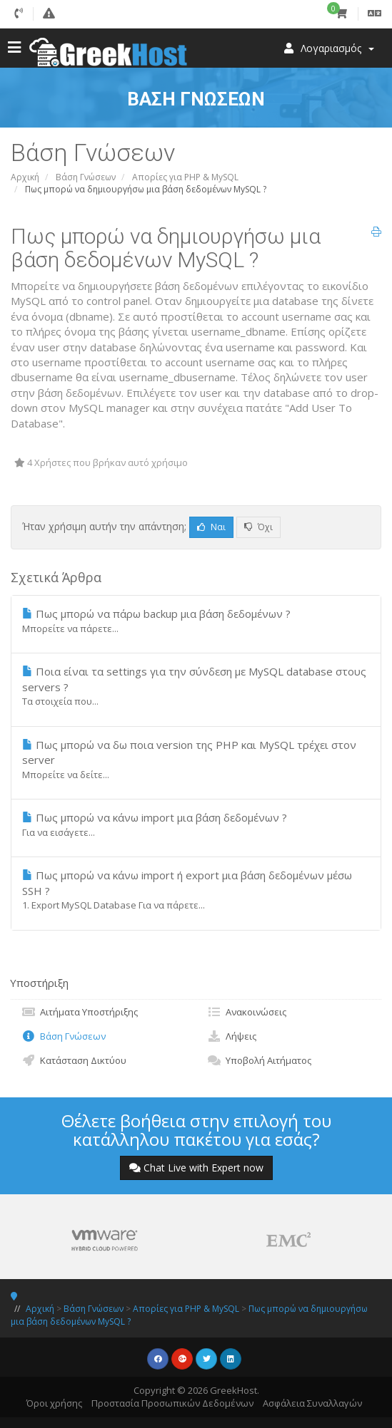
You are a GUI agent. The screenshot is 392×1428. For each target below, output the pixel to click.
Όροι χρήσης (54, 1403)
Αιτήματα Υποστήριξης (79, 1011)
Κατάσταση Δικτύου (73, 1060)
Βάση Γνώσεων (86, 177)
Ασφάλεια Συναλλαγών (312, 1403)
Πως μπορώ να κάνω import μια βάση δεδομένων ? (196, 824)
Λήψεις (231, 1036)
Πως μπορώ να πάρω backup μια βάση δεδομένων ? (196, 620)
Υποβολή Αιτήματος (259, 1060)
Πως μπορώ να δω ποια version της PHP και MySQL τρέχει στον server (196, 759)
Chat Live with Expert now (196, 1167)
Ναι (211, 527)
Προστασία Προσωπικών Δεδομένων (172, 1403)
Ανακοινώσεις (246, 1011)
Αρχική (25, 177)
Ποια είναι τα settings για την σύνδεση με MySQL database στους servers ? (196, 686)
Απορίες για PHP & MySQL (185, 177)
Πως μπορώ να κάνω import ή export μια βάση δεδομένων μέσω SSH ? (196, 889)
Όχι (258, 527)
